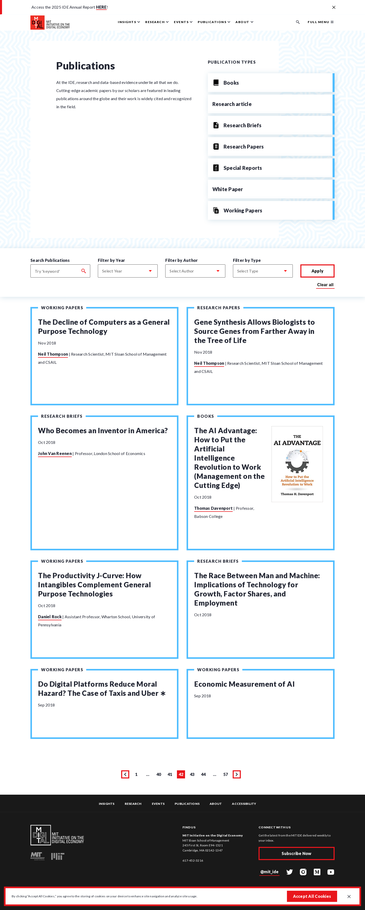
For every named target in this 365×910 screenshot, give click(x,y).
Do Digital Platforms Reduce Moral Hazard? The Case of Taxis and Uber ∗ (102, 688)
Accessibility (244, 804)
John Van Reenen (55, 453)
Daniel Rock (50, 616)
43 (193, 775)
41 (171, 775)
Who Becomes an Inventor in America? (103, 430)
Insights (107, 804)
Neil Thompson (53, 354)
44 (204, 775)
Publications (187, 804)
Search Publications (50, 260)
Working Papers (62, 307)
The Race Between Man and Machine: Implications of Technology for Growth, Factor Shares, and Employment (257, 589)
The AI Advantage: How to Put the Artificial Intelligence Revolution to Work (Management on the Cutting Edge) (229, 457)
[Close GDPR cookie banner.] (349, 896)
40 (159, 775)
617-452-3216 (192, 860)
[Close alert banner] (334, 8)
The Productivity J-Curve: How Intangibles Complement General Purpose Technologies (94, 584)
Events (158, 804)
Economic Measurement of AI (244, 684)
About (216, 804)
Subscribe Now (296, 853)
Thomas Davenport (213, 508)
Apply (317, 270)
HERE (101, 7)
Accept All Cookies (312, 896)
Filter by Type (247, 260)
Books (205, 416)
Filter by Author (181, 260)
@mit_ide (269, 871)
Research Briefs (62, 416)
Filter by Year (111, 260)
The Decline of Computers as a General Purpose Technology (104, 326)
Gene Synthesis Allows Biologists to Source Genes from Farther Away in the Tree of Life (254, 331)
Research (133, 804)
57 (226, 775)
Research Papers (218, 307)
